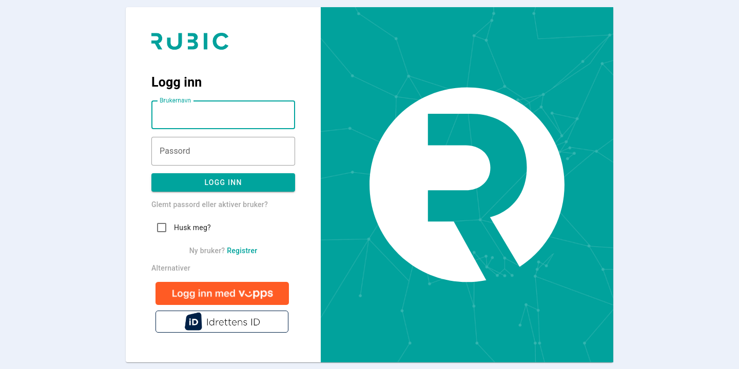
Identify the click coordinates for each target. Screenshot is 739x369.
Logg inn (223, 182)
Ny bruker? (223, 251)
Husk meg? (192, 227)
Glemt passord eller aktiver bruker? (209, 204)
